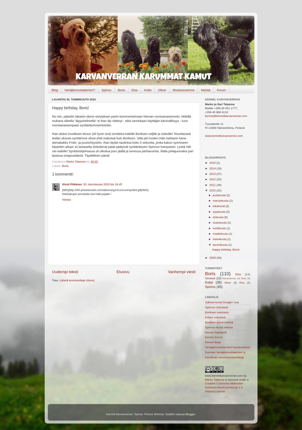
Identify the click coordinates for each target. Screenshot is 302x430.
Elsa (134, 90)
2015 (212, 162)
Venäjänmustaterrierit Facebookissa (227, 347)
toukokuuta (220, 222)
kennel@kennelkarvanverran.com (226, 116)
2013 (212, 173)
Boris (121, 90)
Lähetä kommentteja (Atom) (77, 280)
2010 (212, 190)
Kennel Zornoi (214, 337)
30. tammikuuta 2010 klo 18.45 (102, 184)
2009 (212, 257)
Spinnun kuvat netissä (219, 327)
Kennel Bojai (213, 342)
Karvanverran (229, 278)
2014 (212, 168)
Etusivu (123, 272)
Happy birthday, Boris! (226, 249)
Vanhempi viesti (182, 272)
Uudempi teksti (65, 272)
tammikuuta (220, 244)
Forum (221, 90)
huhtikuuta (220, 228)
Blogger (190, 414)
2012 (212, 179)
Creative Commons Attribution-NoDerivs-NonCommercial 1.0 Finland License (224, 387)
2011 (212, 185)
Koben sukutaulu (215, 317)
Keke (243, 278)
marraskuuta (221, 200)
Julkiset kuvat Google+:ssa (222, 302)
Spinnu (106, 90)
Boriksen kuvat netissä (219, 322)
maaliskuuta (221, 233)
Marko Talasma (214, 379)
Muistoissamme (184, 90)
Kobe (147, 90)
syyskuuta (219, 211)
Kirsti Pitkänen (72, 184)
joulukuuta (219, 195)
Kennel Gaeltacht (216, 332)
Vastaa (66, 199)
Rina (242, 282)
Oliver (162, 90)
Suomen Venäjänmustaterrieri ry (225, 352)
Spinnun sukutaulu (216, 307)
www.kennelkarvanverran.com (224, 135)
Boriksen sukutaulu (217, 312)
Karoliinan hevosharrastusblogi (224, 357)
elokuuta (218, 217)
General (210, 278)
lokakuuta (219, 206)
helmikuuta (220, 239)
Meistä (205, 90)
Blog (55, 90)
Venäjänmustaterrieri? (79, 90)
